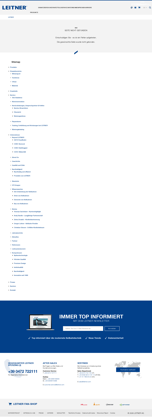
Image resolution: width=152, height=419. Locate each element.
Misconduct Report (102, 413)
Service (73, 7)
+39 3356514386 (51, 381)
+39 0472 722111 (23, 371)
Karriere (104, 7)
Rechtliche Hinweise (74, 413)
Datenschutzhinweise (88, 413)
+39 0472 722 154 (85, 373)
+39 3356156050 (53, 379)
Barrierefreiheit (14, 413)
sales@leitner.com (85, 382)
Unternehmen (84, 7)
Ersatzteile (62, 7)
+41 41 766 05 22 (85, 377)
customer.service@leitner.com (54, 385)
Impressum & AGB (29, 413)
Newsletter (61, 413)
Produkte (35, 7)
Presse (95, 7)
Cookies (112, 413)
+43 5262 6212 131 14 (87, 375)
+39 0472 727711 (50, 373)
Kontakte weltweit (127, 370)
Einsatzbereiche (48, 7)
